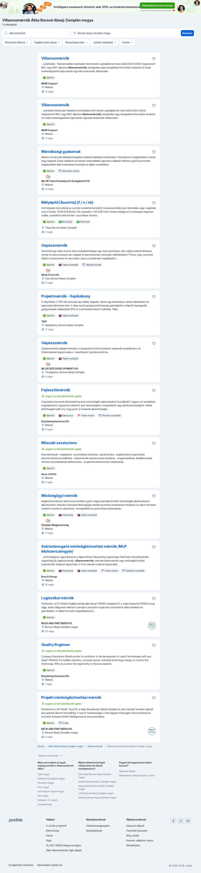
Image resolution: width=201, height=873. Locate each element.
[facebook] (173, 821)
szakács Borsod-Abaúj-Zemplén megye (97, 781)
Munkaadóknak (94, 830)
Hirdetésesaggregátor (98, 825)
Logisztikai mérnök (57, 598)
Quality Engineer (55, 644)
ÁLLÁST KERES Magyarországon (63, 845)
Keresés (187, 33)
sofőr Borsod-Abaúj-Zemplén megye (95, 793)
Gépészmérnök (54, 245)
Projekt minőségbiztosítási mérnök (71, 697)
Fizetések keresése (136, 830)
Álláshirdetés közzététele (157, 5)
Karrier (49, 835)
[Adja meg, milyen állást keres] (36, 33)
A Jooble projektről (56, 825)
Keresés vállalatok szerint (139, 840)
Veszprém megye (46, 783)
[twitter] (181, 821)
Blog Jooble (132, 835)
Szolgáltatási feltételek (21, 865)
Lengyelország (45, 804)
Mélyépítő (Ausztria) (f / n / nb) (67, 202)
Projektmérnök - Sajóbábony (65, 296)
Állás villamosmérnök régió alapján (64, 850)
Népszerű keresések (50, 755)
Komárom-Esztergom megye (51, 778)
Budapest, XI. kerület (48, 800)
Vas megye (43, 795)
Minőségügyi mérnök (59, 495)
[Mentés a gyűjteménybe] (154, 59)
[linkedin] (188, 821)
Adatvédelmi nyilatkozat (49, 865)
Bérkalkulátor (133, 845)
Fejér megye (43, 774)
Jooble (188, 865)
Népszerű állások (127, 771)
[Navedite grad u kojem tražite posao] (105, 33)
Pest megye (43, 787)
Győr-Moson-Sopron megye (51, 791)
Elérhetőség (52, 830)
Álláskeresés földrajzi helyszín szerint (137, 775)
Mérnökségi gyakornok (61, 151)
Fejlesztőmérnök (55, 390)
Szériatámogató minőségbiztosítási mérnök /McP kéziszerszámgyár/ (84, 549)
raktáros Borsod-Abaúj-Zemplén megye (97, 797)
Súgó (49, 840)
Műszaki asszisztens (59, 443)
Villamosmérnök (55, 58)
